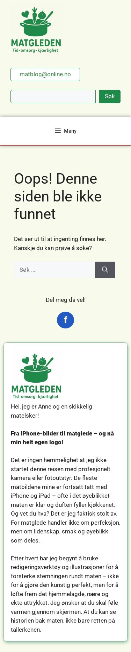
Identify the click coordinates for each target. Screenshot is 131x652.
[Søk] (105, 270)
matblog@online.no (45, 74)
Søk (110, 96)
